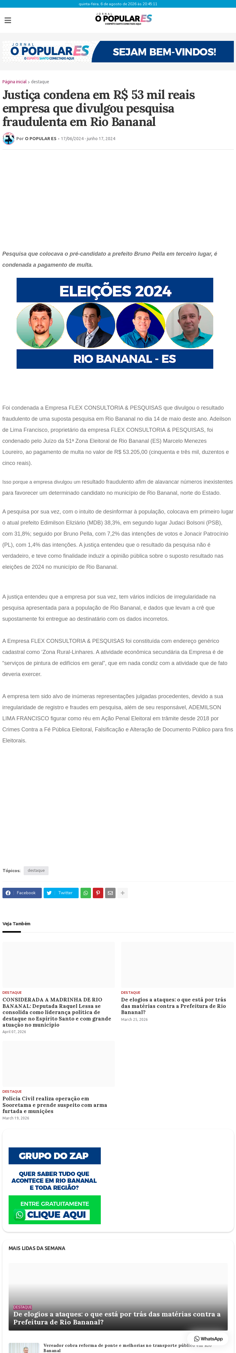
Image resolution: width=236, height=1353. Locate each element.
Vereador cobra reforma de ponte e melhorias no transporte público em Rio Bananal (127, 1347)
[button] (8, 20)
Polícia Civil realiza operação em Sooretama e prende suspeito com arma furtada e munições (54, 1104)
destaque (40, 81)
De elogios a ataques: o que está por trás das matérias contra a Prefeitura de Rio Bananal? (173, 1005)
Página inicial (14, 81)
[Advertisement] (118, 198)
